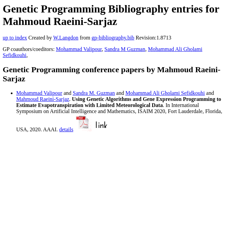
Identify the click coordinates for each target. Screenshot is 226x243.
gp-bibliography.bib (113, 37)
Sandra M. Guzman (94, 93)
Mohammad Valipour (79, 49)
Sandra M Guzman (124, 49)
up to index (15, 37)
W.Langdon (65, 37)
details (66, 129)
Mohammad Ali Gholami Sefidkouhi (165, 93)
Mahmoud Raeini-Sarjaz (42, 99)
